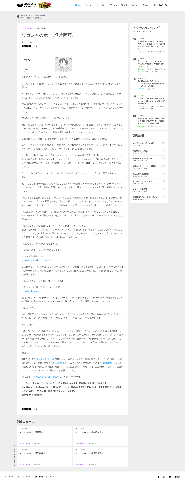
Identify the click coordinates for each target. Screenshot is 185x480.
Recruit (134, 5)
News (30, 16)
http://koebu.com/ (30, 289)
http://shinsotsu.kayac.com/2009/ (37, 258)
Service (89, 5)
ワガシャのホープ (29, 40)
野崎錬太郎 (108, 360)
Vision (113, 5)
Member (100, 5)
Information (27, 26)
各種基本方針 (38, 474)
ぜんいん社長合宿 (45, 357)
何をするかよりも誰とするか (45, 375)
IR (154, 5)
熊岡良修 (62, 360)
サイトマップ (50, 474)
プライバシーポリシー (24, 474)
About (124, 5)
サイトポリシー (10, 474)
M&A (146, 5)
